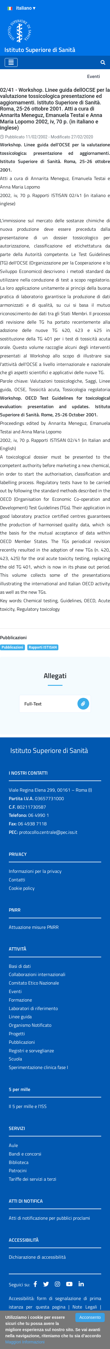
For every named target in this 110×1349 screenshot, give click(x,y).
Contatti (17, 901)
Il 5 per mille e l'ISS (28, 1128)
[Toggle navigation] (11, 62)
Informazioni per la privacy (35, 893)
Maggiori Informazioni (25, 1342)
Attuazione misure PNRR (34, 949)
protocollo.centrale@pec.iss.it (48, 854)
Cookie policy (22, 910)
